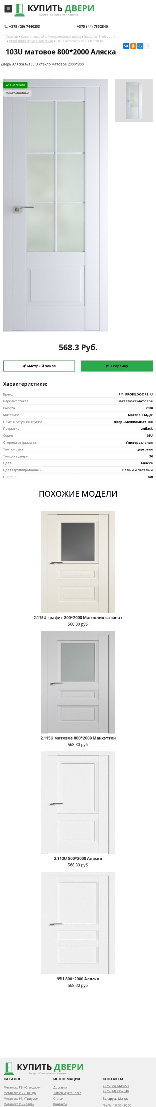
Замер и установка (67, 1093)
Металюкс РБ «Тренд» (20, 1093)
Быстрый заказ (39, 366)
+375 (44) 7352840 (92, 26)
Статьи (58, 1099)
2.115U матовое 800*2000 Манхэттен (78, 738)
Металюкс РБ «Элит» (19, 1104)
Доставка (60, 1087)
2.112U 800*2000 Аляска (78, 858)
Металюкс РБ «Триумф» (21, 1099)
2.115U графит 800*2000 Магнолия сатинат (78, 618)
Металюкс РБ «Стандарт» (22, 1087)
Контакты (60, 1104)
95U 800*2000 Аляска (78, 979)
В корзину (116, 366)
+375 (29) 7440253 (22, 26)
